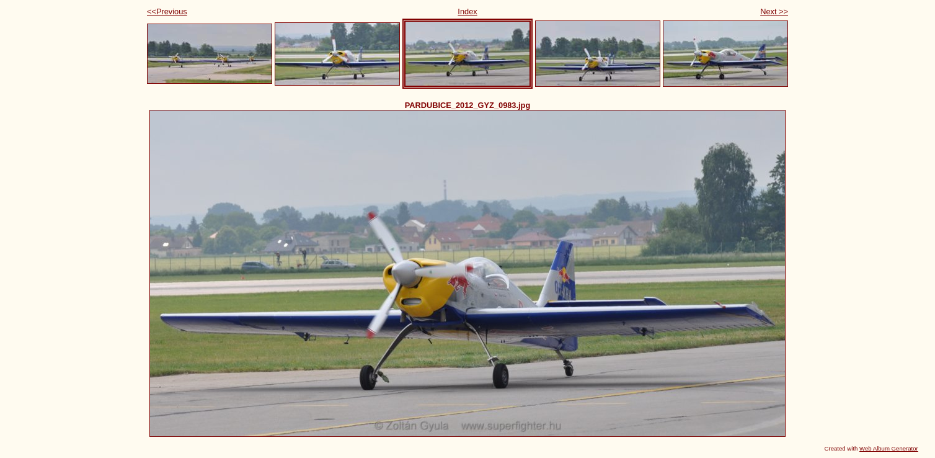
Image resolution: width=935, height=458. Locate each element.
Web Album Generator (888, 448)
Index (467, 11)
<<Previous (167, 11)
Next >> (774, 11)
